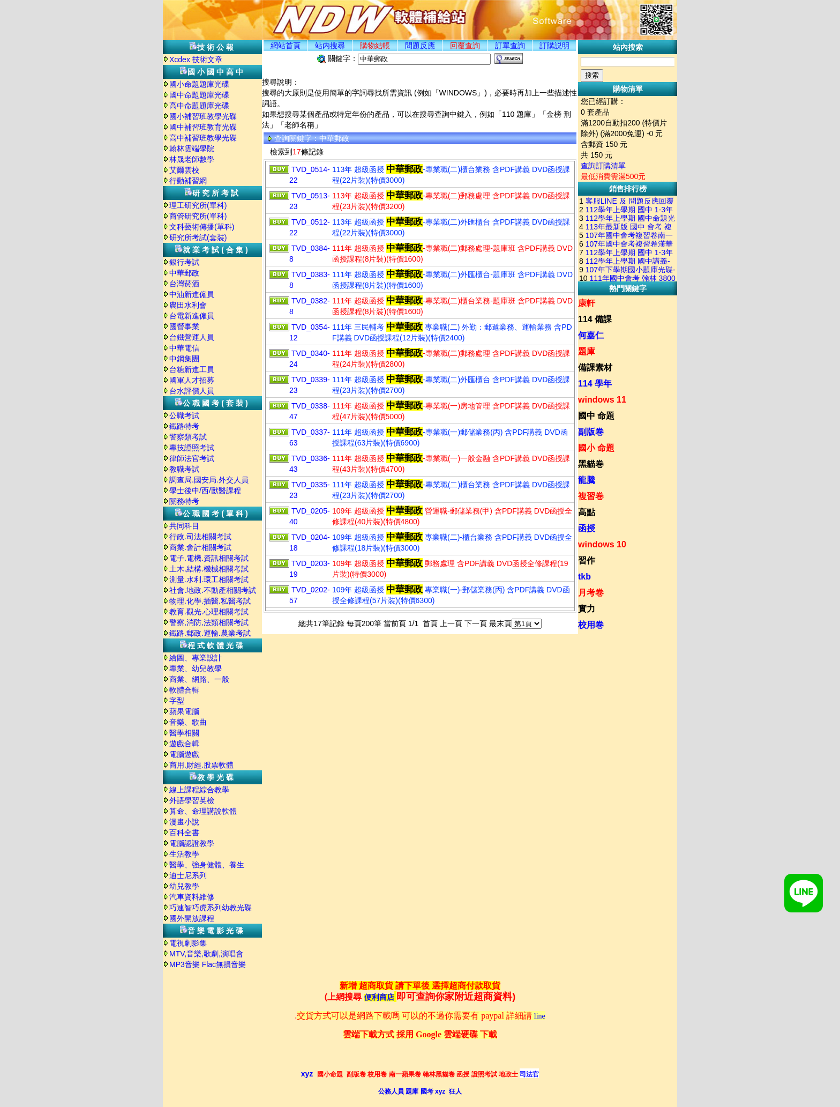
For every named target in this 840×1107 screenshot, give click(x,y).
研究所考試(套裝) (198, 237)
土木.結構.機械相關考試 (209, 568)
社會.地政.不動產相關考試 (212, 590)
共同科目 (184, 526)
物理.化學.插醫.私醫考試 (210, 601)
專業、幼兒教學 (195, 668)
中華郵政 (184, 273)
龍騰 (586, 480)
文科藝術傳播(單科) (201, 226)
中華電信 (184, 348)
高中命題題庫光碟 (199, 105)
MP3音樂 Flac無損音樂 (207, 964)
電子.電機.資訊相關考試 (209, 558)
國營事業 (184, 326)
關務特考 (184, 501)
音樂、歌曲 (188, 722)
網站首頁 (286, 45)
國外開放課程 (191, 918)
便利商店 (379, 997)
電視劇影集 (188, 943)
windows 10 (602, 544)
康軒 (586, 303)
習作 (586, 560)
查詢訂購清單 (603, 165)
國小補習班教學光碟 (203, 116)
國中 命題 (596, 415)
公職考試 (184, 415)
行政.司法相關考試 (200, 536)
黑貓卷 (591, 464)
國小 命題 (596, 447)
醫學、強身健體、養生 (206, 864)
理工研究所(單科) (198, 205)
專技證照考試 (191, 447)
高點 (586, 512)
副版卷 (591, 431)
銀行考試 (184, 262)
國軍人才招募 (191, 380)
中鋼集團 (184, 358)
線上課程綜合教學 (199, 789)
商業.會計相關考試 (200, 547)
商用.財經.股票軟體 (201, 765)
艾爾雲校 (184, 170)
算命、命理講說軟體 (203, 811)
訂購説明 (554, 45)
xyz (307, 1073)
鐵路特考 (184, 426)
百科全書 (184, 832)
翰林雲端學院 (191, 148)
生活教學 (184, 854)
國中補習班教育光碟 (203, 127)
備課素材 (595, 367)
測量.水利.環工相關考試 (209, 579)
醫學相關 (184, 733)
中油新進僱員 (191, 294)
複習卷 (591, 496)
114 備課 (595, 319)
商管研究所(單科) (198, 216)
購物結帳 (375, 45)
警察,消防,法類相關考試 (209, 622)
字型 (176, 700)
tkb (584, 576)
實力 (586, 608)
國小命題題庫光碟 (199, 84)
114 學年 (595, 383)
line (539, 1016)
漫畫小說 (184, 822)
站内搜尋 (330, 45)
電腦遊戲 (184, 754)
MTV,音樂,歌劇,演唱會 (206, 953)
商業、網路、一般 (199, 679)
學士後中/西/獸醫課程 (205, 490)
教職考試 (184, 469)
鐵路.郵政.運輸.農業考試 (210, 633)
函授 (586, 528)
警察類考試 (188, 437)
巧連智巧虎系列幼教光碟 (210, 907)
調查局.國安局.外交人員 (209, 480)
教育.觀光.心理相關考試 (209, 611)
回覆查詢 (465, 45)
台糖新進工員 (191, 369)
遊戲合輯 (184, 743)
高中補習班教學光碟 (203, 137)
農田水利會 (188, 305)
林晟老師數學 (191, 159)
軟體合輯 (184, 690)
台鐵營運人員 (191, 337)
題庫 (586, 351)
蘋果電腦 (184, 711)
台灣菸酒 (184, 283)
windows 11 (602, 399)
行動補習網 (188, 180)
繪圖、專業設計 (195, 657)
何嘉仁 (591, 335)
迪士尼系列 (188, 875)
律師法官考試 (191, 458)
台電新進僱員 (191, 315)
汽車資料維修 (191, 897)
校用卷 (591, 624)
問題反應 (420, 45)
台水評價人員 (191, 391)
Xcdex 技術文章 (195, 59)
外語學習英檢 (191, 800)
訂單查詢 (510, 45)
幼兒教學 (184, 886)
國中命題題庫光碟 (199, 95)
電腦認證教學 (191, 843)
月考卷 (591, 592)
